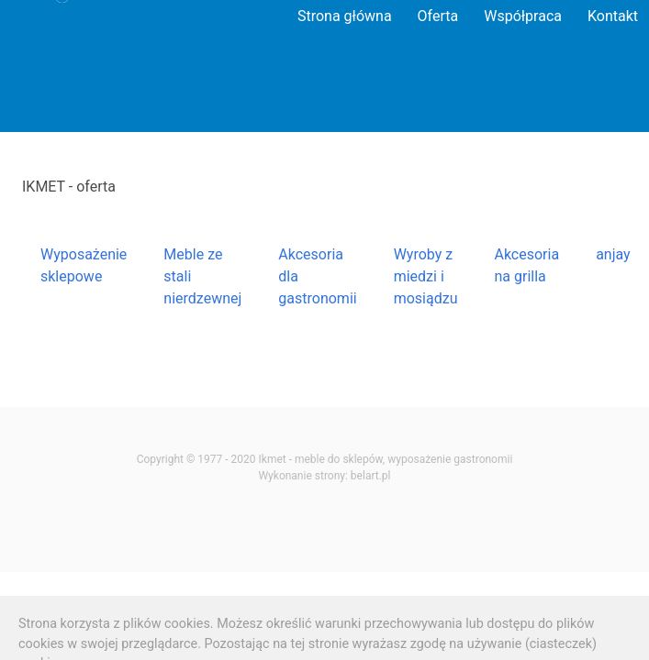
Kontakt (612, 16)
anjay (613, 254)
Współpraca (523, 16)
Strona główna (344, 16)
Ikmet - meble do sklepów (321, 459)
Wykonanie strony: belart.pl (324, 475)
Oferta (438, 16)
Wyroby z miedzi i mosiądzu (426, 276)
